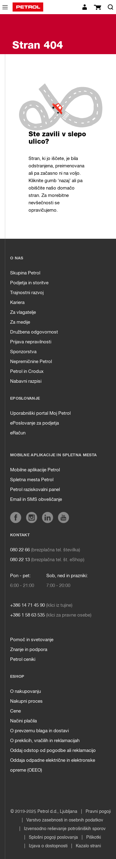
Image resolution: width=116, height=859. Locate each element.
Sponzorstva (23, 352)
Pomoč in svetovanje (31, 639)
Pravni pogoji (98, 811)
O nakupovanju (25, 691)
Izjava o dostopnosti (48, 846)
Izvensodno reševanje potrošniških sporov (65, 829)
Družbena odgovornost (34, 332)
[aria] (15, 517)
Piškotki (93, 837)
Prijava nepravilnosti (30, 342)
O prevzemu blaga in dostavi (39, 731)
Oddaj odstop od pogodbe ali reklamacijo (53, 750)
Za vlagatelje (23, 312)
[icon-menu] (5, 7)
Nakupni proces (26, 701)
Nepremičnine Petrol (31, 361)
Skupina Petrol (25, 273)
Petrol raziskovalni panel (35, 489)
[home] (28, 7)
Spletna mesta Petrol (31, 479)
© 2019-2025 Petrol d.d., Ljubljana (43, 811)
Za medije (20, 322)
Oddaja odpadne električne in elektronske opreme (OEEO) (52, 765)
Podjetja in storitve (29, 283)
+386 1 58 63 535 (27, 615)
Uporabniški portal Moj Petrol (40, 413)
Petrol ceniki (22, 659)
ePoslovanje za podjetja (34, 423)
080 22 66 (20, 550)
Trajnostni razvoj (27, 292)
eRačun (17, 433)
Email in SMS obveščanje (36, 499)
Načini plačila (23, 721)
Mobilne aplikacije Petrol (35, 470)
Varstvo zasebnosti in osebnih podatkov (64, 820)
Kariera (17, 302)
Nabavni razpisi (25, 381)
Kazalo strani (88, 846)
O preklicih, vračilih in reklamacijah (44, 740)
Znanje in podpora (28, 649)
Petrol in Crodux (27, 371)
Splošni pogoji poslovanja (53, 837)
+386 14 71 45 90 (27, 605)
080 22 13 (20, 559)
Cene (15, 711)
